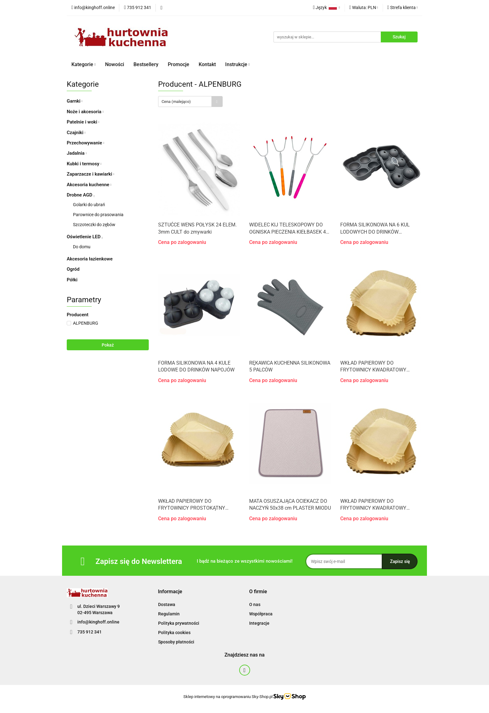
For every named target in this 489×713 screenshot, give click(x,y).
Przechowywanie (85, 143)
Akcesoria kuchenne (89, 184)
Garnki (75, 101)
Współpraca (261, 613)
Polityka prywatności (178, 623)
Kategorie (83, 64)
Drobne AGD (80, 195)
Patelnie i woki (83, 122)
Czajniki (76, 132)
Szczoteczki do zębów (94, 224)
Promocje (178, 64)
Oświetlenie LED (85, 237)
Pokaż (108, 344)
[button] (170, 592)
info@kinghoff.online (98, 621)
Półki (72, 280)
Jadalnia (77, 153)
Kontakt (207, 64)
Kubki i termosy (84, 164)
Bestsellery (145, 64)
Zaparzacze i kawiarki (90, 174)
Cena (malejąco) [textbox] (176, 101)
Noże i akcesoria (85, 111)
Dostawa (166, 604)
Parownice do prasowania (98, 214)
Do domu (81, 246)
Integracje (259, 623)
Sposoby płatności (176, 641)
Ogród (73, 269)
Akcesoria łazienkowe (90, 259)
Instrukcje (237, 64)
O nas (254, 604)
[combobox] (190, 101)
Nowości (114, 64)
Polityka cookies (174, 632)
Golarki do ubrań (89, 204)
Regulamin (169, 613)
